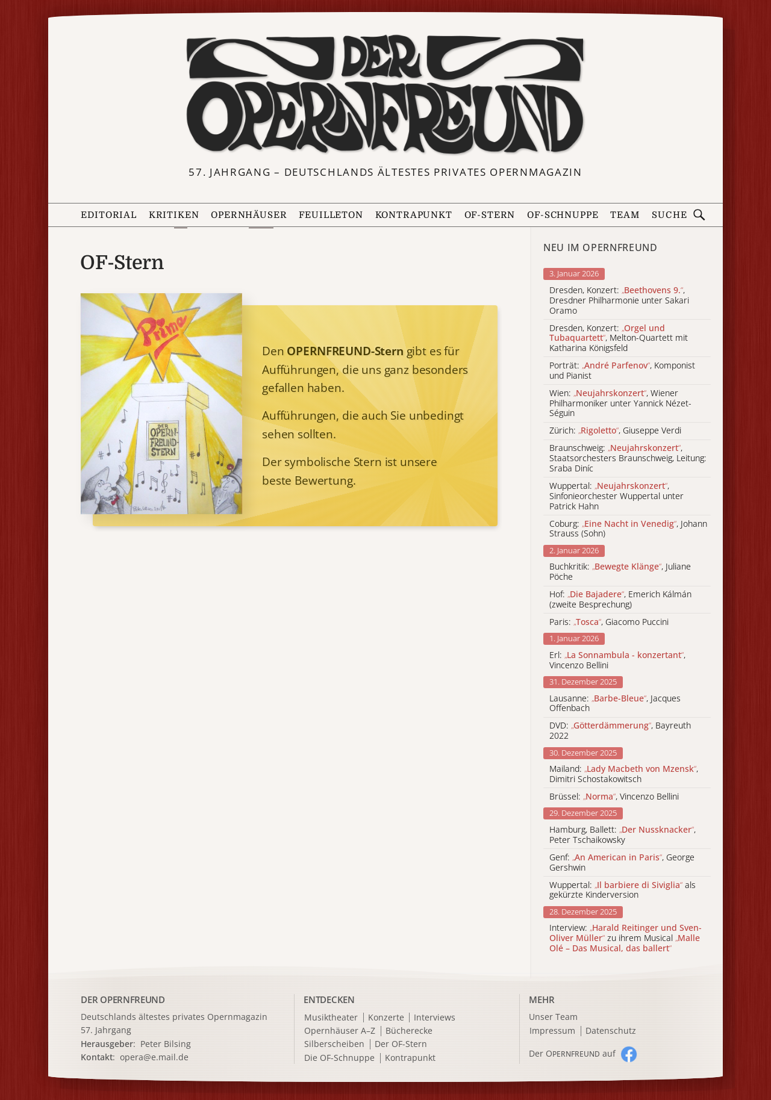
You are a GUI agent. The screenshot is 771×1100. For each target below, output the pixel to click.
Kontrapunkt (413, 215)
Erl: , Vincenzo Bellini (617, 660)
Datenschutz (610, 1031)
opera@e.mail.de (154, 1057)
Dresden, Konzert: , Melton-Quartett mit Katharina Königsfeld (618, 338)
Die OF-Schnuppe (339, 1058)
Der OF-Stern (401, 1044)
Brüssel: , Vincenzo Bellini (614, 797)
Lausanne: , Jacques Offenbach (615, 704)
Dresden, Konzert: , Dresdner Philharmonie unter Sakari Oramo (619, 300)
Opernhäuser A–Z (339, 1031)
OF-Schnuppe (562, 215)
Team (624, 215)
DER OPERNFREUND (123, 999)
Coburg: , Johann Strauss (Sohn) (628, 529)
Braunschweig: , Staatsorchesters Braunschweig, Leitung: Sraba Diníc (628, 458)
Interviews (434, 1018)
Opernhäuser (249, 215)
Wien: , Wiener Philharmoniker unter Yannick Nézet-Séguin (620, 403)
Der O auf (572, 1053)
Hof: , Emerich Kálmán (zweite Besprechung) (620, 599)
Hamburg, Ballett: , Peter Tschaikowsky (622, 835)
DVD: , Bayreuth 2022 (620, 731)
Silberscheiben (334, 1044)
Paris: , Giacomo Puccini (609, 622)
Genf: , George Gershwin (622, 863)
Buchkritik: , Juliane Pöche (620, 572)
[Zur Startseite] (385, 95)
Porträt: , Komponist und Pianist (622, 371)
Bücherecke (409, 1031)
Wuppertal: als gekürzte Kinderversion (622, 890)
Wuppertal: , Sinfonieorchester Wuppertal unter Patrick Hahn (616, 496)
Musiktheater (331, 1018)
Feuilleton (331, 215)
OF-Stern (490, 215)
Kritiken (174, 215)
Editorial (108, 215)
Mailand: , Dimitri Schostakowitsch (623, 774)
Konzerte (386, 1018)
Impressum (552, 1031)
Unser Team (553, 1016)
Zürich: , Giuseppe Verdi (615, 431)
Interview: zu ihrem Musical (625, 938)
